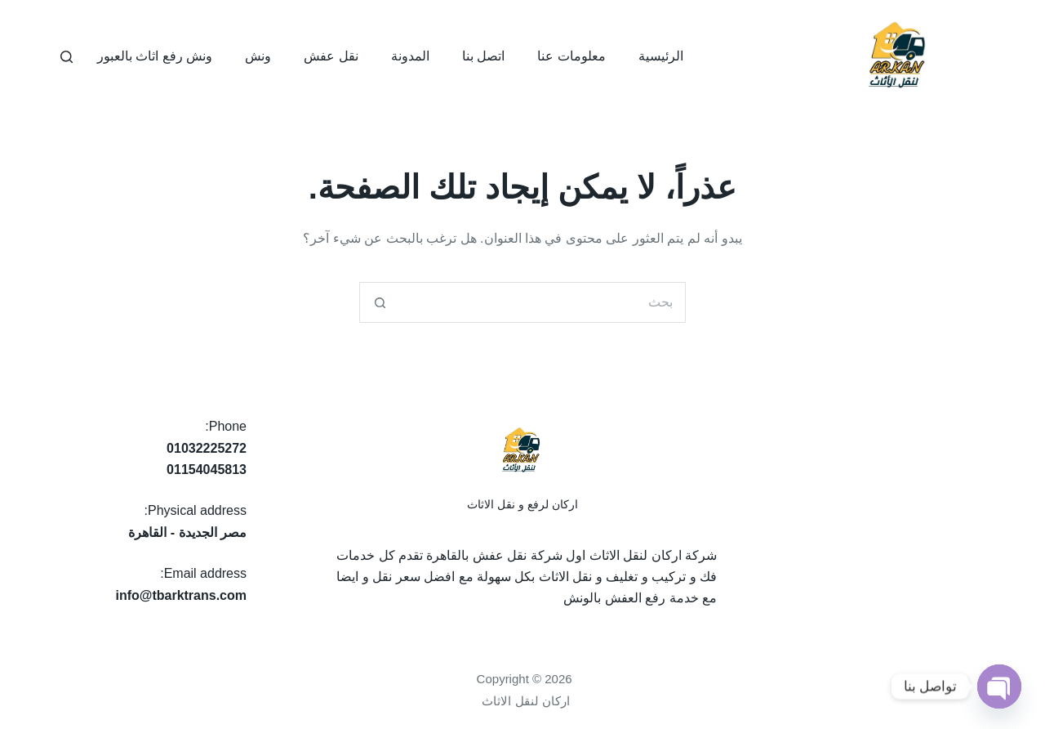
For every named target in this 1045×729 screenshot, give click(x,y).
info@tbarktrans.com (181, 595)
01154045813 (207, 469)
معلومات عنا (571, 56)
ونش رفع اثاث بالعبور (154, 56)
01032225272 (207, 448)
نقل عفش (331, 56)
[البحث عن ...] (543, 302)
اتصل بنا (483, 56)
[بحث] (66, 57)
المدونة (410, 56)
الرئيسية (660, 56)
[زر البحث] (379, 302)
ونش (258, 56)
